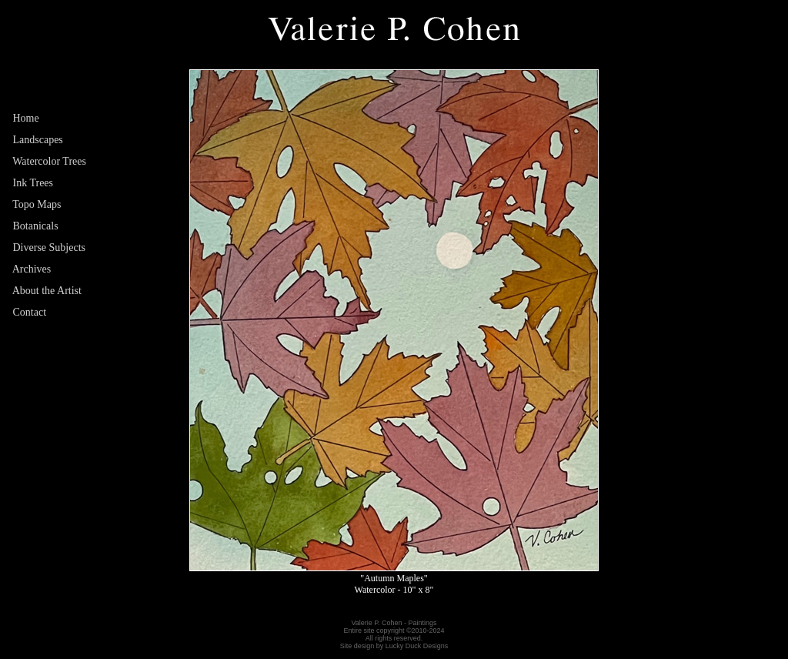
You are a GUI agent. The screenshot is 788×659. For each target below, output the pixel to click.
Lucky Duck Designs (417, 646)
